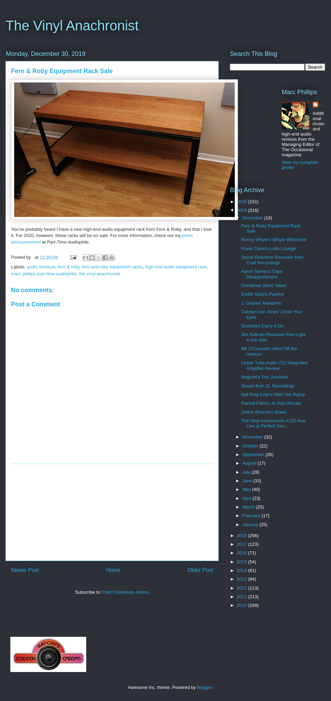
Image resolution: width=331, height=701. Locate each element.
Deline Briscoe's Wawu (264, 412)
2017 (242, 544)
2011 (242, 596)
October (251, 445)
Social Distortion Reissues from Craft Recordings (272, 260)
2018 (242, 535)
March (249, 507)
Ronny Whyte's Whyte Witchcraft (273, 239)
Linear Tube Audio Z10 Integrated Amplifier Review (274, 365)
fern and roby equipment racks (112, 266)
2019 (242, 210)
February (252, 515)
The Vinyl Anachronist (72, 25)
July (247, 472)
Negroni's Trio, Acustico (264, 376)
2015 (242, 561)
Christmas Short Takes (263, 285)
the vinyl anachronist (99, 273)
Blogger (204, 687)
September (253, 454)
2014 (242, 570)
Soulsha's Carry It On (262, 325)
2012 (242, 588)
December (253, 217)
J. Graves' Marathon (261, 303)
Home (113, 570)
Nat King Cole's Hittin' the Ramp (273, 394)
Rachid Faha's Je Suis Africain (271, 403)
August (250, 463)
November (253, 437)
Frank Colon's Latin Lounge (268, 248)
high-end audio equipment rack (176, 266)
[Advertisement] (112, 512)
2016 (242, 552)
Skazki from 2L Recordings (267, 385)
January (251, 524)
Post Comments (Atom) (125, 592)
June (247, 480)
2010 (242, 605)
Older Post (200, 570)
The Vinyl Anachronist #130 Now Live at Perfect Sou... (273, 423)
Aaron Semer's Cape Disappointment (261, 274)
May (247, 489)
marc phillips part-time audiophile (44, 273)
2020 (242, 201)
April (247, 498)
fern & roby (69, 266)
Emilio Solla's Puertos (262, 294)
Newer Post (25, 570)
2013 (242, 579)
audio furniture (41, 266)
